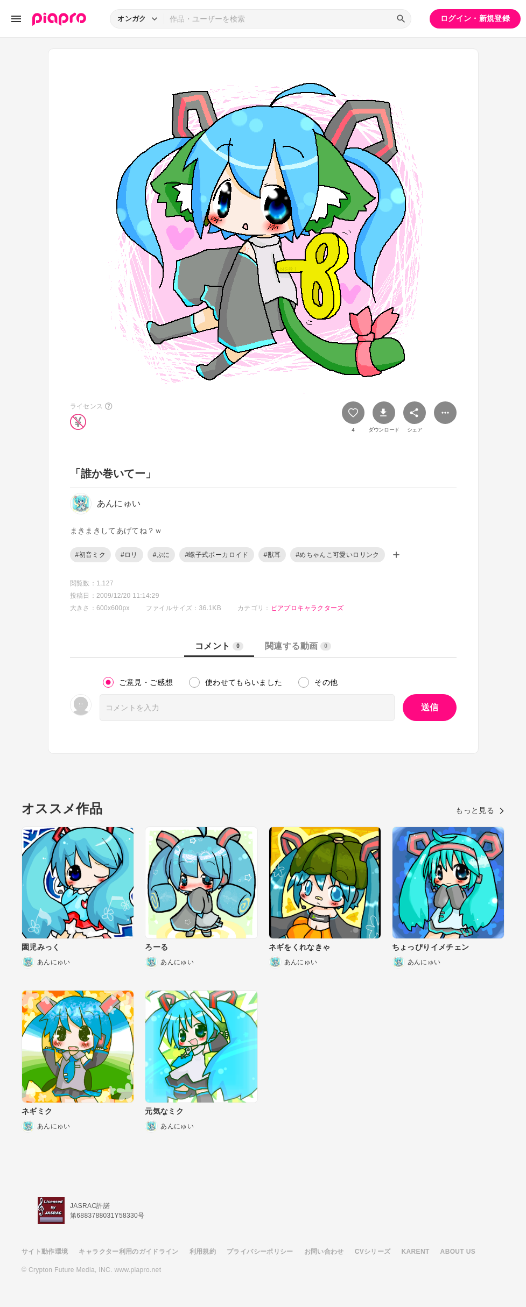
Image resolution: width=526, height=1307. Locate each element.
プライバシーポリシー (260, 1251)
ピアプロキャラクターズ (307, 608)
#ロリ (129, 555)
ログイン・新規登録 (475, 18)
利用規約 (203, 1251)
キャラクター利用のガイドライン (128, 1251)
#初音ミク (90, 555)
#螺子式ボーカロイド (216, 555)
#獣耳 (272, 555)
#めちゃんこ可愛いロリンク (337, 555)
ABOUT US (457, 1251)
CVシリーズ (373, 1251)
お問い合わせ (324, 1251)
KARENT (416, 1251)
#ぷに (161, 555)
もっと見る (479, 810)
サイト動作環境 (45, 1251)
